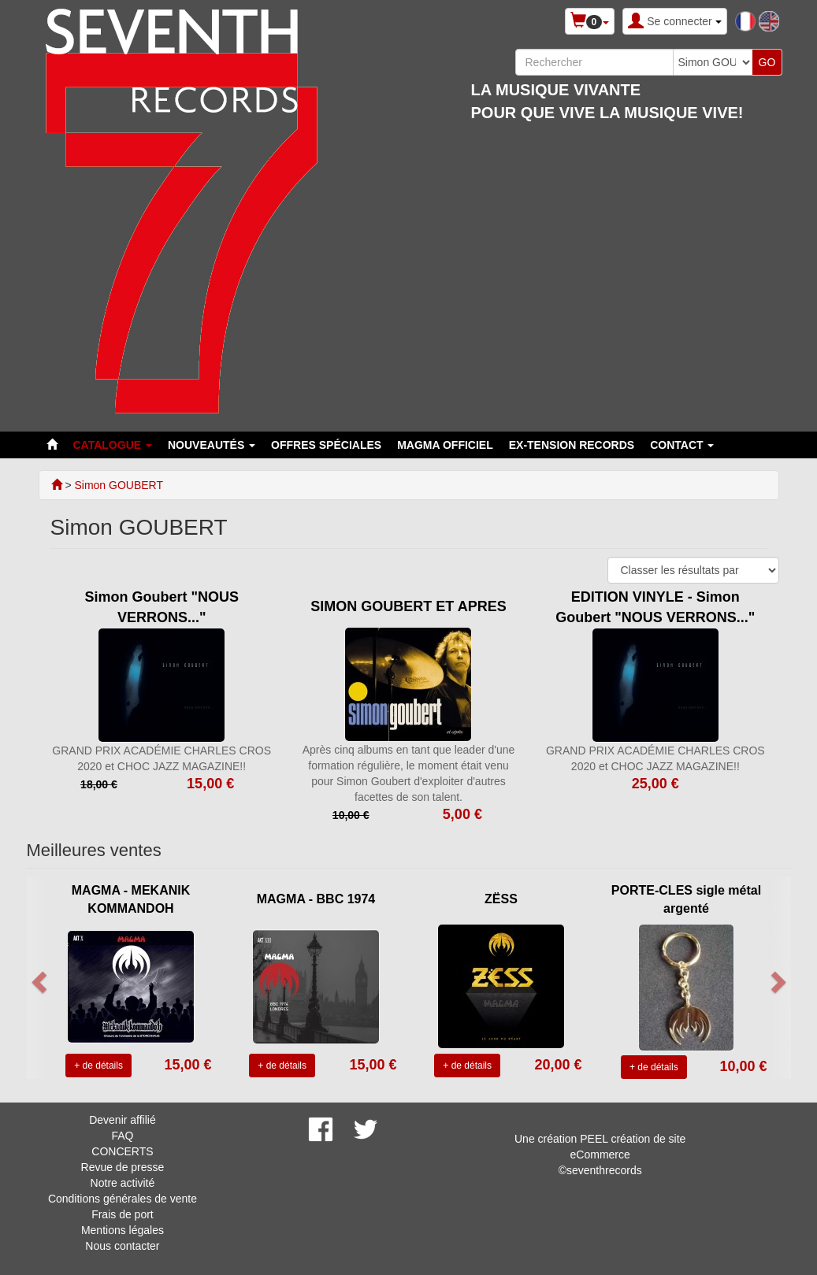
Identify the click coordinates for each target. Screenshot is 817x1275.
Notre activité (123, 1183)
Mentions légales (122, 1230)
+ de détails (98, 1065)
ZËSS (501, 899)
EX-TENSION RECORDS (571, 445)
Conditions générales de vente (122, 1198)
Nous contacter (122, 1246)
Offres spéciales (326, 445)
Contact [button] (682, 445)
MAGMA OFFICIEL (445, 445)
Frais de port (122, 1214)
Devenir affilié (122, 1120)
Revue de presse (123, 1167)
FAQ (122, 1135)
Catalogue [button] (112, 445)
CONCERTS (122, 1151)
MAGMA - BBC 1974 (316, 899)
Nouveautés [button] (211, 445)
